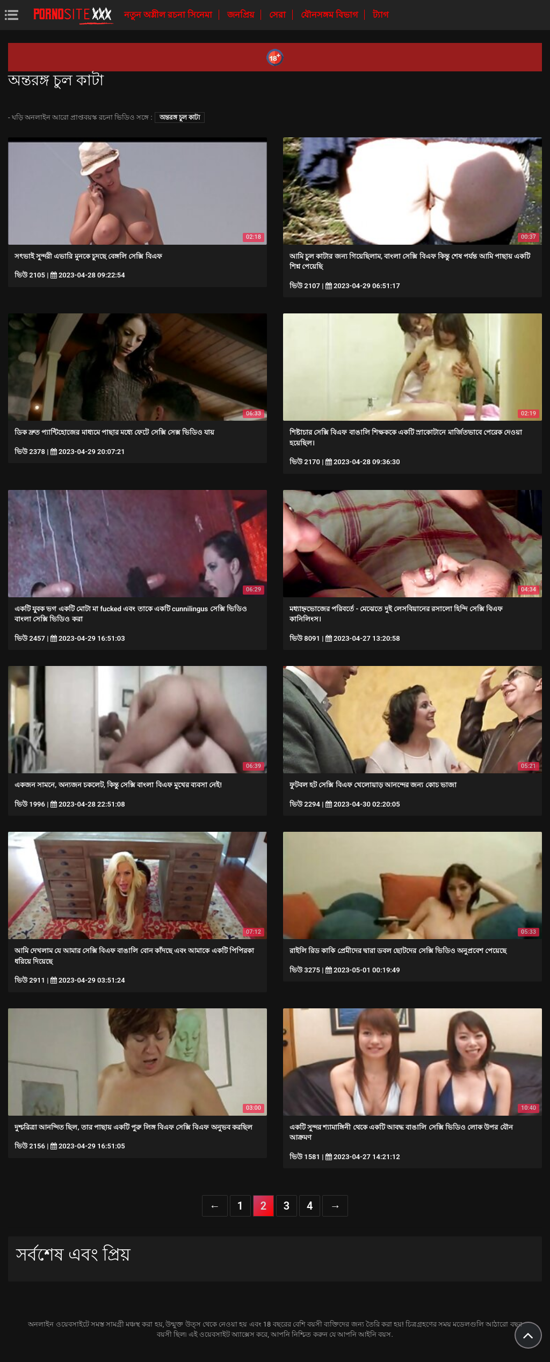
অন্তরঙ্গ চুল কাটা (180, 117)
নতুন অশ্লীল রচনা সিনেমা (169, 15)
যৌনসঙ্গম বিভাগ (330, 15)
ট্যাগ (380, 15)
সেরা (278, 15)
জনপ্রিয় (241, 15)
